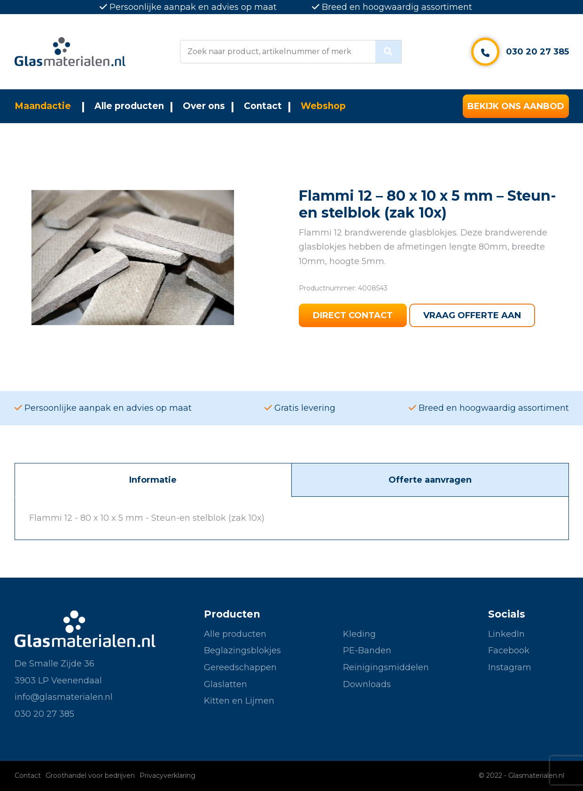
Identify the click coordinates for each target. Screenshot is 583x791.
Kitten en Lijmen (239, 701)
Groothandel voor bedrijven (90, 775)
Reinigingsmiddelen (386, 667)
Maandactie (43, 106)
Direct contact (353, 315)
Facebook (508, 650)
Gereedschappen (240, 667)
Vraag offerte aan (472, 315)
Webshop (323, 106)
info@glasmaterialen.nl (64, 697)
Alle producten (129, 106)
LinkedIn (506, 634)
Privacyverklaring (167, 775)
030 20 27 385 (537, 52)
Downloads (367, 684)
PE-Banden (367, 650)
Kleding (359, 634)
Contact (263, 106)
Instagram (509, 667)
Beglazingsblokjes (242, 650)
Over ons (204, 106)
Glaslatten (225, 684)
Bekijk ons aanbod (515, 106)
